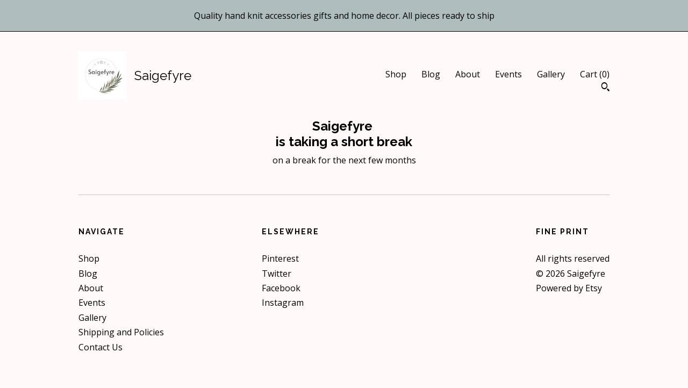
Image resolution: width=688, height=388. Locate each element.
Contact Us (100, 347)
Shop (395, 74)
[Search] (605, 88)
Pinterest (280, 258)
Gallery (551, 74)
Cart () (595, 74)
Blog (430, 74)
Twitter (276, 273)
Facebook (281, 288)
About (467, 74)
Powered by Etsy (569, 288)
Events (508, 74)
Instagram (283, 302)
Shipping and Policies (121, 332)
